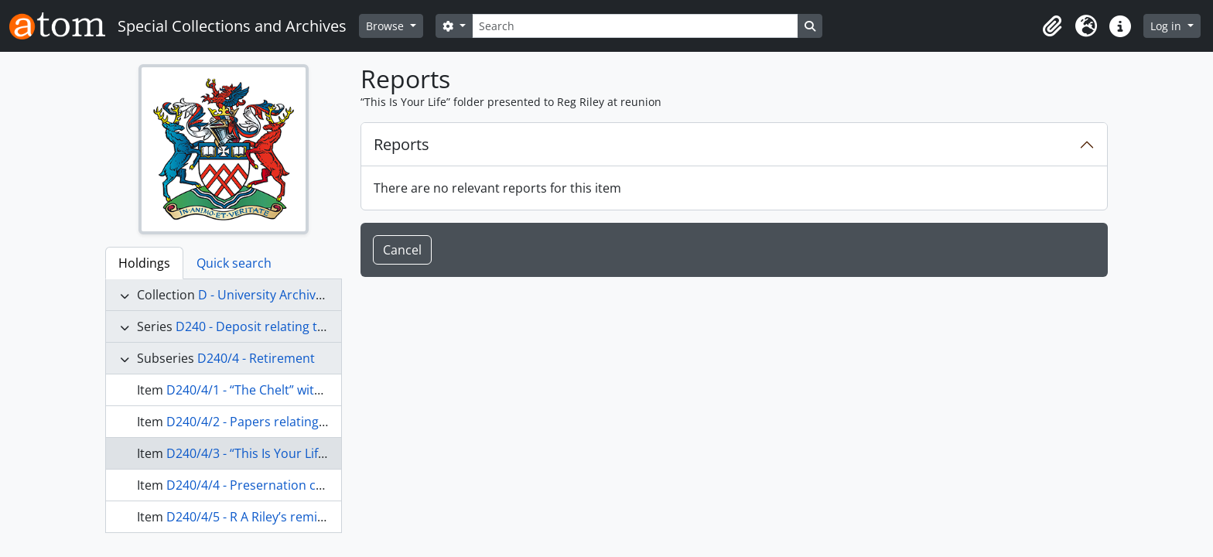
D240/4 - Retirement (256, 358)
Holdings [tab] (144, 263)
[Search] (635, 26)
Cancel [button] (402, 249)
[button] (1052, 26)
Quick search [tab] (234, 263)
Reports (401, 144)
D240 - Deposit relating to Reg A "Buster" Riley (309, 326)
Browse (386, 26)
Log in (1167, 26)
